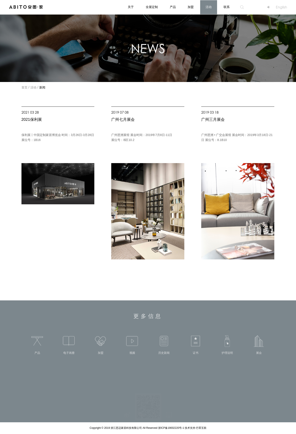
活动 (209, 7)
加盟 (191, 7)
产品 (173, 7)
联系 (227, 7)
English (281, 7)
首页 (24, 87)
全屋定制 (152, 7)
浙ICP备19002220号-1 (171, 428)
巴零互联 (201, 428)
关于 (131, 7)
